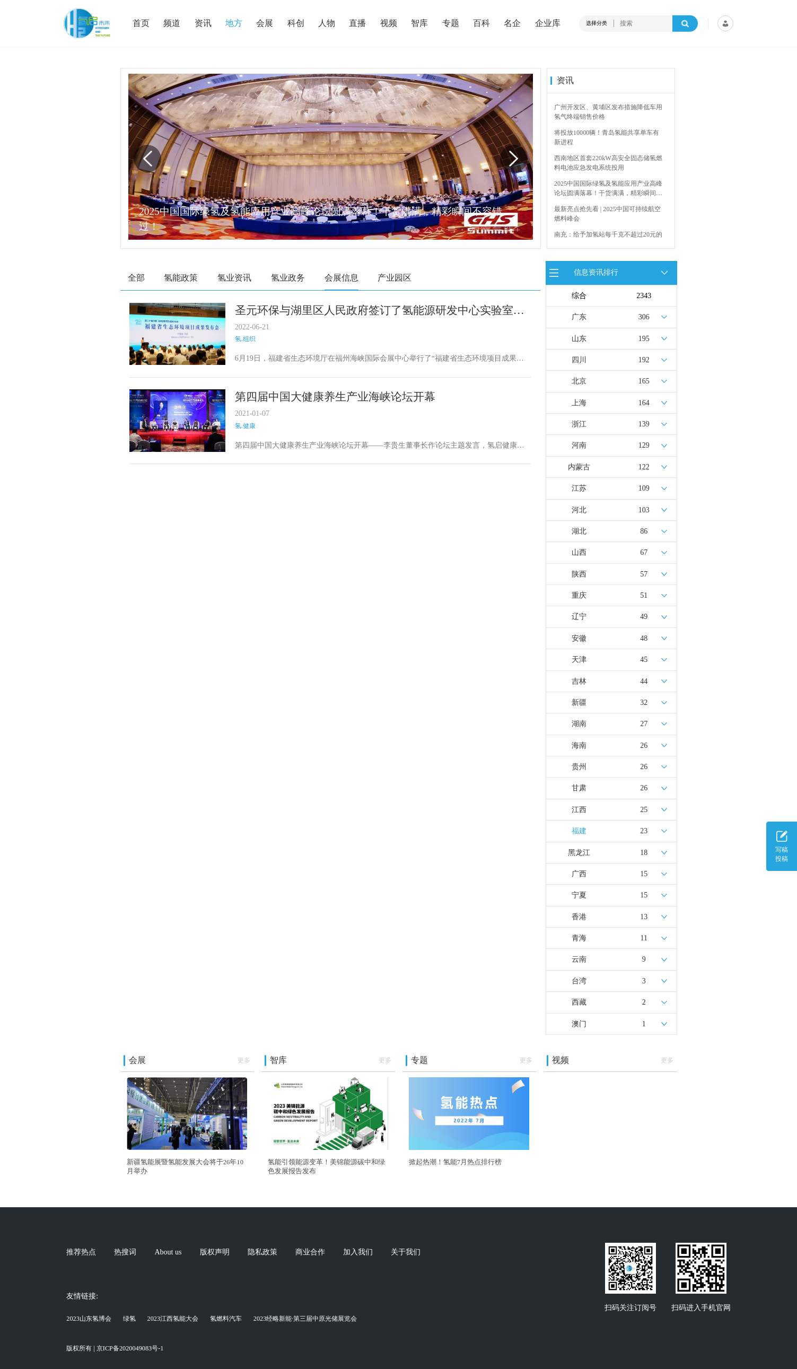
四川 (579, 360)
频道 (171, 23)
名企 (512, 23)
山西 (579, 552)
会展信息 (341, 277)
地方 (233, 23)
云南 (579, 959)
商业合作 (310, 1252)
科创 (295, 23)
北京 (579, 381)
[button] (514, 159)
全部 (136, 277)
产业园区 (394, 277)
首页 (141, 23)
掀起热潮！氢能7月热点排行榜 (455, 1162)
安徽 (579, 638)
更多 (244, 1060)
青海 (579, 938)
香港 (579, 917)
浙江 (579, 424)
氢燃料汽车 (226, 1318)
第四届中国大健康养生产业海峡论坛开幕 (335, 396)
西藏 (579, 1002)
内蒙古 (579, 467)
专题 (450, 23)
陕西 (579, 574)
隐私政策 (262, 1252)
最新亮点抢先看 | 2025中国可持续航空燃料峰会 (607, 213)
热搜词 (125, 1252)
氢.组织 (245, 339)
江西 (579, 810)
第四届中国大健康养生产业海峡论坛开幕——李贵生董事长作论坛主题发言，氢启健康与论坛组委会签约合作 (379, 446)
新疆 (579, 703)
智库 (419, 23)
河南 (579, 445)
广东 (579, 317)
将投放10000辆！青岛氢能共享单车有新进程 (607, 137)
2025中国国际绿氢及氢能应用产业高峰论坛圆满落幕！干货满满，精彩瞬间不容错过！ (608, 189)
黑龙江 (579, 853)
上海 (579, 403)
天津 (579, 660)
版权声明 (215, 1252)
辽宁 (579, 617)
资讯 (203, 23)
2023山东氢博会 (88, 1318)
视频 (388, 23)
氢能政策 (181, 277)
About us (168, 1252)
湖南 (579, 724)
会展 (264, 23)
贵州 (579, 767)
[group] (330, 157)
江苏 (579, 488)
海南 (579, 745)
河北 (579, 510)
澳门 (579, 1024)
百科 (481, 23)
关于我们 (406, 1252)
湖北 (579, 531)
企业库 (547, 23)
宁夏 (579, 895)
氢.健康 (245, 426)
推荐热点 (81, 1252)
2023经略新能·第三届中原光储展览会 (305, 1318)
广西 (579, 874)
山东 (579, 339)
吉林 (579, 681)
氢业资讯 (234, 277)
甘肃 (579, 788)
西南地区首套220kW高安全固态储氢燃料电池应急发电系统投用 (608, 162)
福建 (579, 831)
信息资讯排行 (596, 272)
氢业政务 (288, 277)
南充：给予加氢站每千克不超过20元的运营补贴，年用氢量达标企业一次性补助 (608, 240)
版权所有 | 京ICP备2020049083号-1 (114, 1348)
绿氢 (129, 1318)
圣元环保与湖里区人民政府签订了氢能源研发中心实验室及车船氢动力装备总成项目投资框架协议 (379, 311)
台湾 (579, 981)
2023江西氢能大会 (173, 1318)
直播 (357, 23)
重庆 (579, 595)
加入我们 (358, 1252)
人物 (326, 23)
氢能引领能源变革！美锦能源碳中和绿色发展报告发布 (326, 1166)
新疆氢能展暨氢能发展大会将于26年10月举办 (185, 1166)
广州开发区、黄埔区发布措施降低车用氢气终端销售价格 (608, 111)
